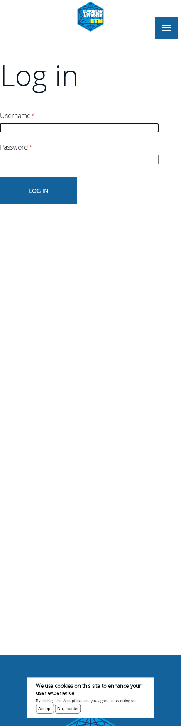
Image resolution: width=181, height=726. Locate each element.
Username (15, 115)
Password (14, 147)
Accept (44, 710)
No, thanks (67, 710)
